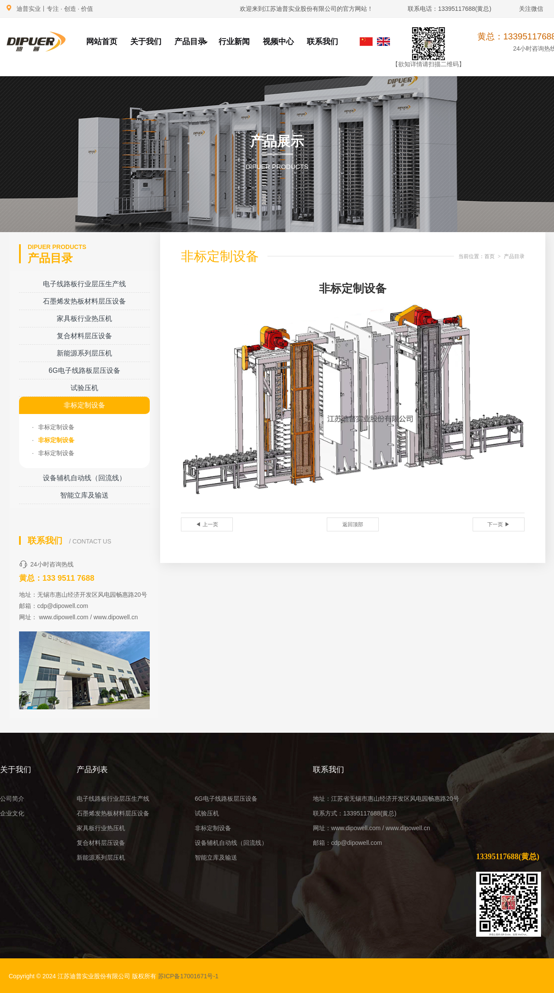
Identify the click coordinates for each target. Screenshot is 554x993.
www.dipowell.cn (115, 617)
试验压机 (84, 387)
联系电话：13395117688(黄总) (449, 8)
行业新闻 (234, 41)
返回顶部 (352, 524)
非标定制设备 (84, 405)
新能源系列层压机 (84, 353)
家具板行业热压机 (84, 318)
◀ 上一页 (207, 524)
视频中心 (278, 41)
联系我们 (322, 41)
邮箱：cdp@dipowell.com (347, 842)
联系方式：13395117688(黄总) (354, 813)
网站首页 (101, 41)
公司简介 (12, 798)
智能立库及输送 (84, 495)
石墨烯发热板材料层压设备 (84, 301)
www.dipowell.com (63, 617)
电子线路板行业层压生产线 (84, 284)
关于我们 (145, 41)
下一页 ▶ (498, 524)
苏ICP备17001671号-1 (188, 976)
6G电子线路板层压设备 (84, 370)
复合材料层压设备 (84, 336)
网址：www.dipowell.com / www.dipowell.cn (371, 828)
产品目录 (191, 41)
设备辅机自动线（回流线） (84, 478)
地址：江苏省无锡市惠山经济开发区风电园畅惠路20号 (386, 798)
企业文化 (12, 813)
